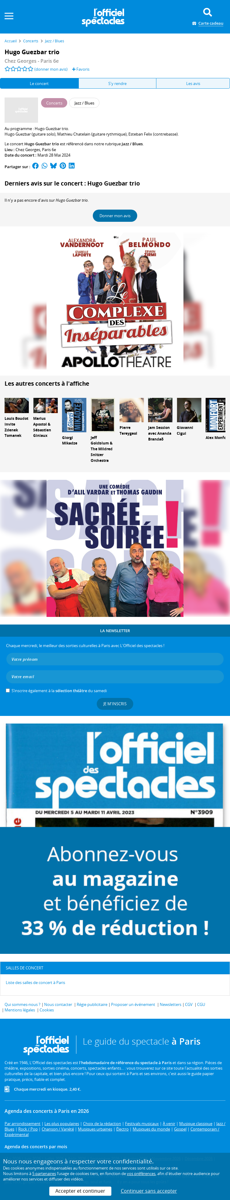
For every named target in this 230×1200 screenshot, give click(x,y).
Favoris (80, 69)
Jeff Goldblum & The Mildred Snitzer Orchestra (102, 449)
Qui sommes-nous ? (22, 1004)
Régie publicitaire (92, 1004)
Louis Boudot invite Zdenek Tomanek (16, 427)
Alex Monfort (217, 437)
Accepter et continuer (80, 1191)
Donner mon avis (115, 215)
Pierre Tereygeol (128, 430)
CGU (201, 1004)
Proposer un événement (133, 1004)
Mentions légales (20, 1010)
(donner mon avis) (51, 69)
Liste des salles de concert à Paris (35, 982)
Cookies (47, 1010)
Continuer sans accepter (149, 1191)
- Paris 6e (32, 61)
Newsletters (170, 1004)
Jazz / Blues (132, 144)
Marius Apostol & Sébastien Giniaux (42, 427)
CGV (189, 1004)
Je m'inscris (115, 703)
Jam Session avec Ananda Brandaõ (159, 433)
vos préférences (141, 1173)
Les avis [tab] (193, 83)
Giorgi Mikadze (69, 440)
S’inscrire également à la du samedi (59, 690)
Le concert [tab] (39, 83)
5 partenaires (44, 1173)
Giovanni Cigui (185, 430)
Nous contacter (58, 1004)
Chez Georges (28, 149)
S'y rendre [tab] (117, 83)
